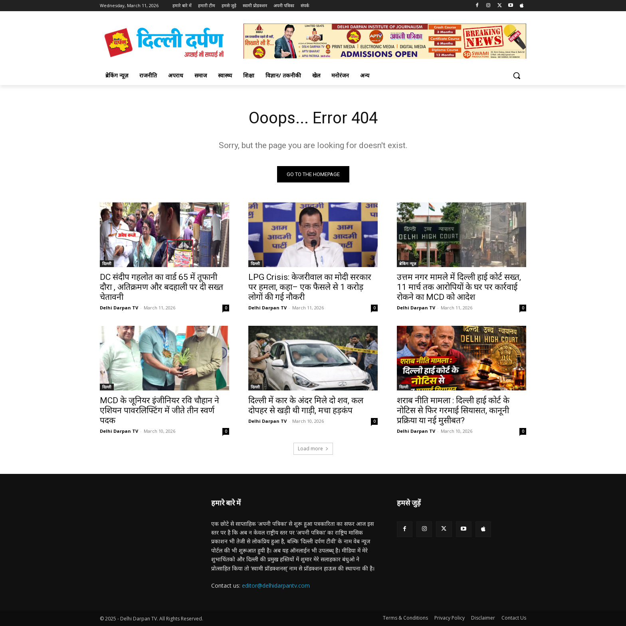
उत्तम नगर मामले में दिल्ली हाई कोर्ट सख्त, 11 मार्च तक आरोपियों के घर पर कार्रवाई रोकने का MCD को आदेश (459, 287)
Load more (313, 448)
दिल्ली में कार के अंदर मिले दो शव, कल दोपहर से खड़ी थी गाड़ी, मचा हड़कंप (305, 405)
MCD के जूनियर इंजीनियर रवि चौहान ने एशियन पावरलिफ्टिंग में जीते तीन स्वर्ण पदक (159, 410)
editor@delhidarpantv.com (276, 585)
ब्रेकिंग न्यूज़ (407, 263)
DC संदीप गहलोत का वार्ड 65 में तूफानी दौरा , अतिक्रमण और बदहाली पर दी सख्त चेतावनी (161, 287)
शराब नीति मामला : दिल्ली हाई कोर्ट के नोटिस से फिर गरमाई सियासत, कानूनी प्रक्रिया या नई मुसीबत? (453, 410)
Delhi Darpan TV (119, 308)
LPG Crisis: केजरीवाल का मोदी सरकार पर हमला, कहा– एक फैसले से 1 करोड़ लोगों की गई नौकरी (309, 287)
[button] (516, 75)
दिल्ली (106, 263)
